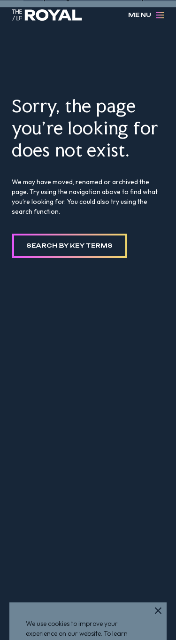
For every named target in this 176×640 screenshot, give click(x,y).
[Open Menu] (160, 15)
